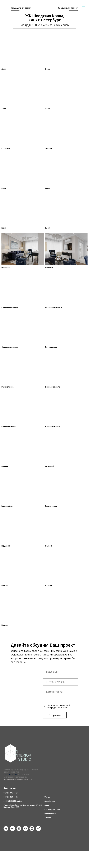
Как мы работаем (52, 809)
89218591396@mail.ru (13, 801)
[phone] (60, 682)
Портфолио (49, 801)
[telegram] (6, 830)
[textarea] (60, 695)
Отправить (54, 715)
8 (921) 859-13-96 (11, 797)
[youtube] (25, 830)
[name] (60, 671)
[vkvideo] (19, 830)
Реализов (48, 814)
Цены (46, 805)
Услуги (47, 797)
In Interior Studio (10, 774)
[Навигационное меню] (83, 6)
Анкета (47, 818)
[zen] (31, 830)
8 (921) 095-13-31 (11, 793)
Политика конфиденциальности (18, 779)
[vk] (12, 830)
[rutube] (38, 830)
